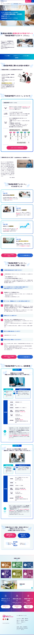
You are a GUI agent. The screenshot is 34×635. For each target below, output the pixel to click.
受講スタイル (18, 620)
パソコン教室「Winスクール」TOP (21, 615)
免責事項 (21, 626)
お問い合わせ (22, 629)
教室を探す (22, 620)
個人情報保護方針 (25, 626)
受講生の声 (26, 620)
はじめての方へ (19, 618)
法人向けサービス (19, 623)
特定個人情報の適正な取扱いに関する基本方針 (22, 628)
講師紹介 (23, 618)
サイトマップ (18, 629)
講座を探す (26, 618)
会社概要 (18, 626)
